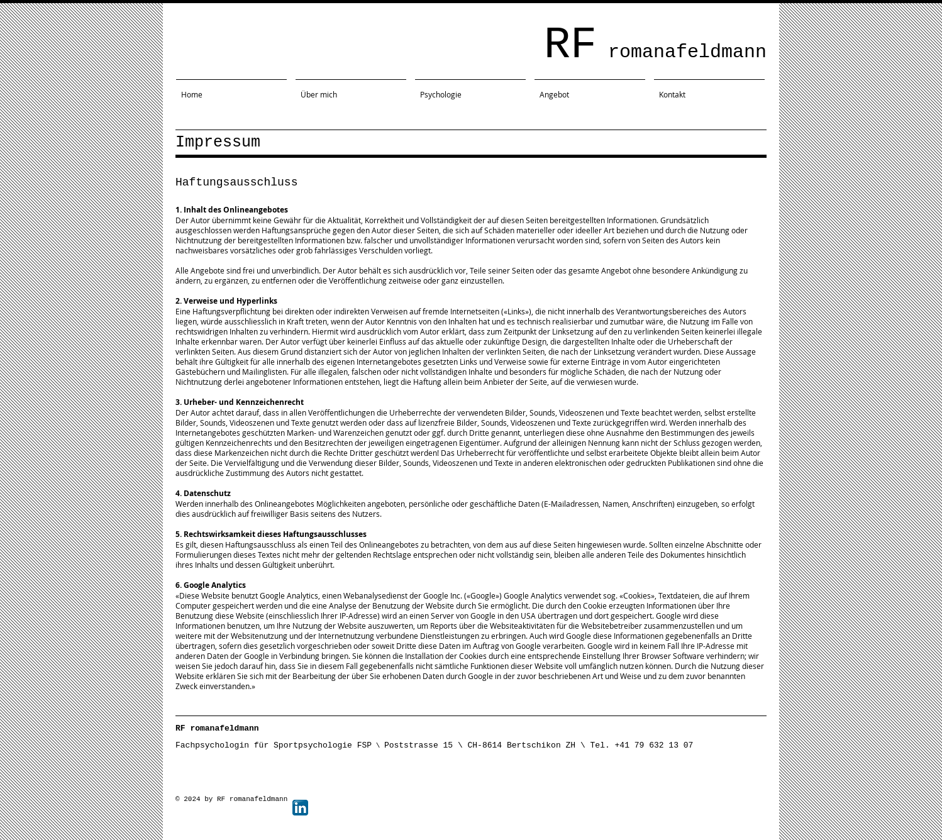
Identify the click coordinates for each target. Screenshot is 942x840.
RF (655, 45)
